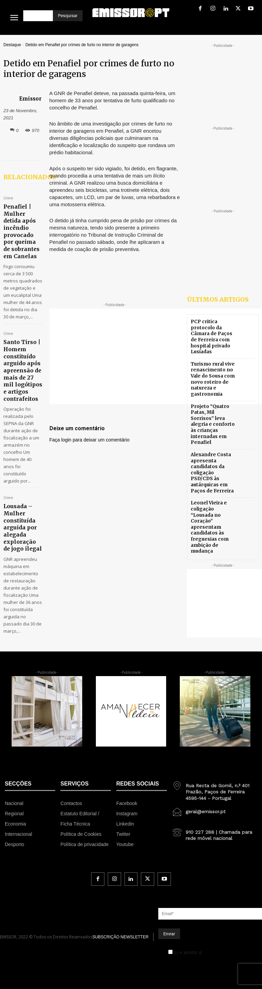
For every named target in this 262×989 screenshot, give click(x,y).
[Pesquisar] (68, 15)
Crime (8, 198)
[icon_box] (214, 742)
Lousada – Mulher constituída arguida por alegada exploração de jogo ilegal (18, 486)
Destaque (12, 44)
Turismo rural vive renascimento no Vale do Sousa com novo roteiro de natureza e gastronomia (211, 374)
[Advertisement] (155, 356)
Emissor (30, 98)
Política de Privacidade (229, 906)
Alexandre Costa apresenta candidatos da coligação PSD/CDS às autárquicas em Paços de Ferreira (211, 450)
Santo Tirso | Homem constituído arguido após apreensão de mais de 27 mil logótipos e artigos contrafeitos (18, 343)
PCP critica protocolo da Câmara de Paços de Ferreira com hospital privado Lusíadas (213, 335)
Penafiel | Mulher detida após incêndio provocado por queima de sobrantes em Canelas (21, 221)
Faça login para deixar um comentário (89, 440)
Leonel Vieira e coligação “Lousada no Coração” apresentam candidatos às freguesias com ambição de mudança (212, 494)
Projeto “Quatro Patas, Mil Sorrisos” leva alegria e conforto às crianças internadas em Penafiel (213, 412)
